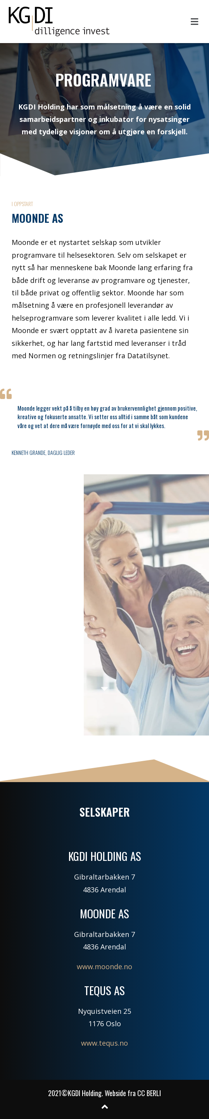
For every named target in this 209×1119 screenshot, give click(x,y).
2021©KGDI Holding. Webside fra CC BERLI (104, 1093)
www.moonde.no (104, 966)
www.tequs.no (104, 1043)
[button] (194, 21)
